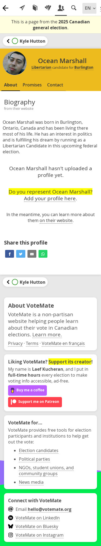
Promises (32, 85)
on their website (56, 220)
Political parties (34, 459)
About (10, 85)
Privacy (15, 343)
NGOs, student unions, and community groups (46, 470)
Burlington (83, 67)
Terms (32, 343)
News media (31, 482)
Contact (55, 85)
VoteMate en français (63, 343)
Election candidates (38, 450)
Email (39, 509)
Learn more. (47, 334)
